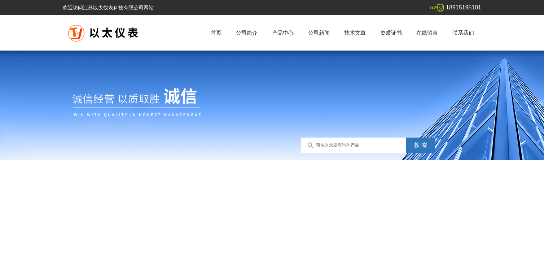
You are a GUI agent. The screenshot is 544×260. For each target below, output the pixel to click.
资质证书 (391, 33)
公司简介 (247, 33)
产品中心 (283, 33)
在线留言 (427, 33)
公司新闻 (319, 33)
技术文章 (355, 33)
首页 (216, 33)
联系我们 (463, 33)
